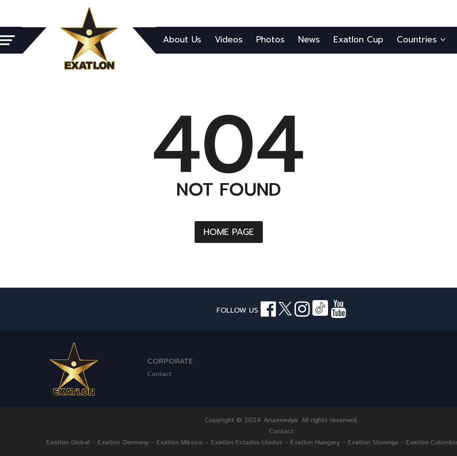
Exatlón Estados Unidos (247, 442)
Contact (159, 374)
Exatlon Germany (123, 442)
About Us (182, 39)
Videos (229, 39)
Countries (421, 39)
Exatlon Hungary (315, 442)
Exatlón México (180, 442)
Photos (270, 39)
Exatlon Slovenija (373, 442)
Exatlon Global (68, 442)
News (309, 39)
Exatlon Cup (358, 39)
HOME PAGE (229, 231)
